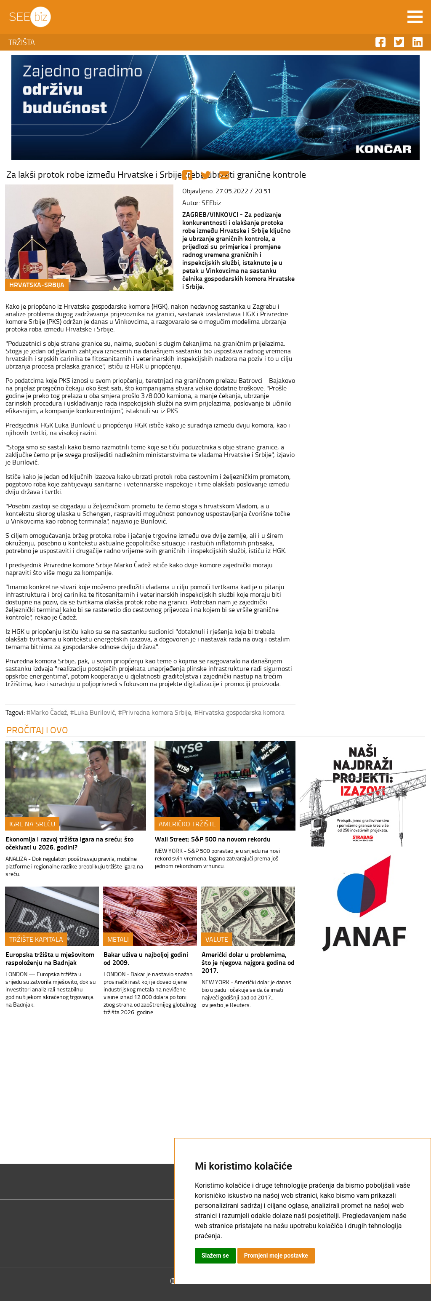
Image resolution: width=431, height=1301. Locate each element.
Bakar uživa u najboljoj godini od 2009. (146, 958)
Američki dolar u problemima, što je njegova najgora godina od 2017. (248, 962)
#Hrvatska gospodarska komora (239, 712)
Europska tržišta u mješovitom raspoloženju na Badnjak (49, 958)
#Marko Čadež (47, 712)
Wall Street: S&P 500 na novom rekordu (213, 839)
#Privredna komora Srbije (154, 712)
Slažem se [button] (215, 1255)
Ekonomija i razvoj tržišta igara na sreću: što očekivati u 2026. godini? (69, 843)
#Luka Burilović (92, 712)
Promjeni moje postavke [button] (276, 1255)
